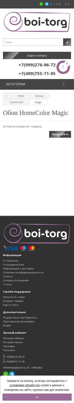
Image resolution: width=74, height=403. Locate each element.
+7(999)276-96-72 (14, 356)
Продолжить (60, 134)
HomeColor (16, 102)
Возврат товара (13, 301)
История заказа (13, 342)
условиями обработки (25, 385)
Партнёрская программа (18, 321)
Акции (7, 325)
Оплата (7, 276)
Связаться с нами (14, 297)
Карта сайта (11, 305)
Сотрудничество (13, 264)
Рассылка (9, 350)
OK (37, 397)
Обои (20, 96)
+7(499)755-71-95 (14, 361)
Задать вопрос (37, 55)
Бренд (39, 96)
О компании (10, 260)
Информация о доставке (18, 268)
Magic (38, 102)
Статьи (7, 284)
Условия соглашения (16, 280)
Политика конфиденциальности (23, 272)
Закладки (9, 346)
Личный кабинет (13, 338)
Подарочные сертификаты (20, 317)
